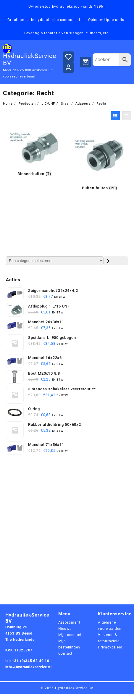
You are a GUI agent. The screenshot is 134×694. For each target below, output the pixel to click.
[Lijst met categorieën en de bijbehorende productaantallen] (55, 260)
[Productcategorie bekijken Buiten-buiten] (99, 159)
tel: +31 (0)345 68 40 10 (27, 661)
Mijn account (70, 635)
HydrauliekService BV (74, 688)
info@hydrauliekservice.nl (28, 667)
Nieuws (65, 629)
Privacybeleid (110, 647)
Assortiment (69, 622)
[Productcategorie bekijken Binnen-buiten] (34, 152)
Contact (65, 653)
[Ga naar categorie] (116, 260)
